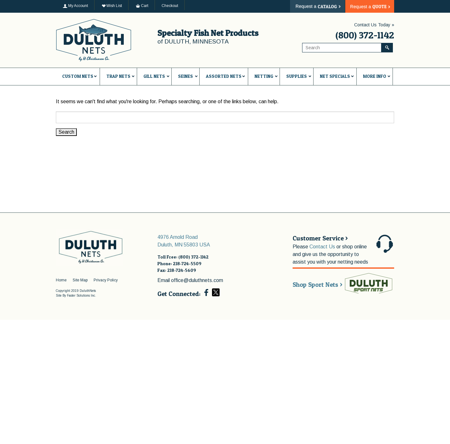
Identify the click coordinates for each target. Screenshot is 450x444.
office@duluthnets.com (197, 280)
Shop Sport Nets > (317, 284)
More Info (374, 76)
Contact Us (322, 246)
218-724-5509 (187, 263)
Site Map (80, 280)
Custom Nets (77, 76)
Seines (185, 76)
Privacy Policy (106, 280)
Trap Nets (118, 76)
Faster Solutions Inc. (81, 295)
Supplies (296, 76)
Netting (264, 76)
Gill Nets (154, 76)
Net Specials (335, 76)
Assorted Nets (224, 76)
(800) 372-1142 (364, 35)
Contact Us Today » (374, 24)
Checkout (170, 5)
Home (61, 280)
